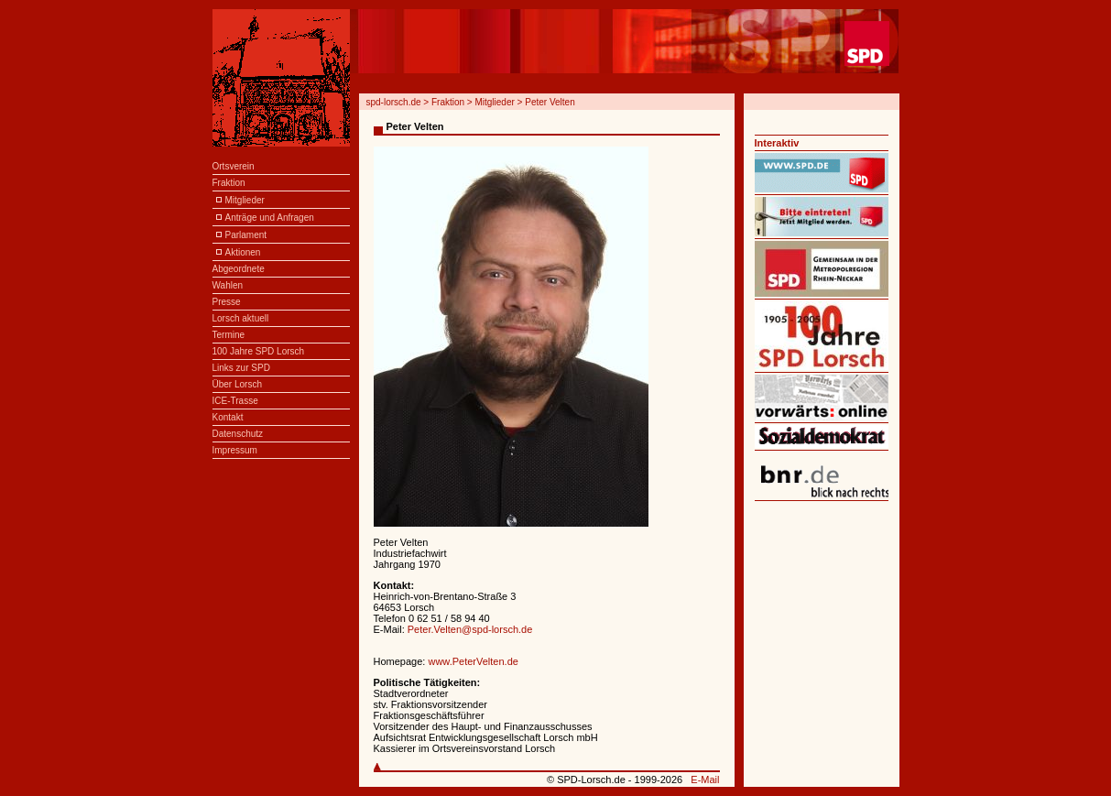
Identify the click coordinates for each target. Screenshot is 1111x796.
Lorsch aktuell (240, 318)
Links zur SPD (241, 368)
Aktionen (243, 252)
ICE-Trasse (235, 401)
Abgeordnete (238, 269)
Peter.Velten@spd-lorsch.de (470, 629)
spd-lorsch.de (393, 102)
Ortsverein (233, 166)
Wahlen (228, 285)
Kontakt (228, 417)
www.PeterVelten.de (472, 661)
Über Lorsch (237, 384)
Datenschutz (238, 434)
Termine (228, 335)
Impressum (234, 450)
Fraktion (228, 183)
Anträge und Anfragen (269, 218)
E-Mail (705, 779)
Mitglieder (245, 200)
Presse (226, 302)
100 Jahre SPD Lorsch (258, 351)
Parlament (246, 235)
